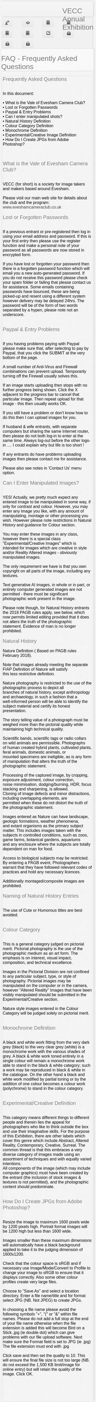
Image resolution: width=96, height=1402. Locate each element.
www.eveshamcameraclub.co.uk (32, 207)
